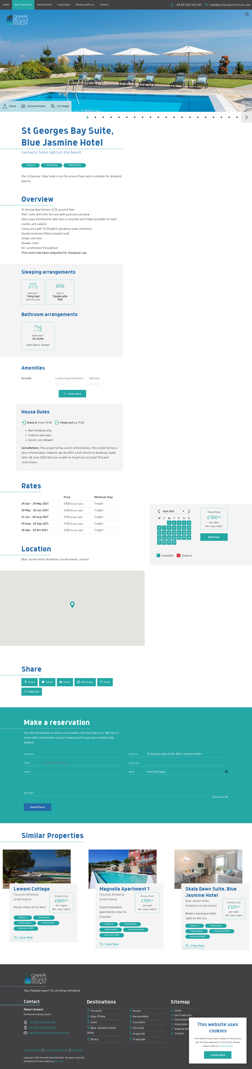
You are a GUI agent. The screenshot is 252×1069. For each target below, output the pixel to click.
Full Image (60, 106)
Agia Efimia (96, 1016)
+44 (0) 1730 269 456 (39, 1028)
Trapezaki (137, 1039)
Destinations (44, 4)
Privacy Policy (33, 1050)
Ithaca (93, 1039)
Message (29, 793)
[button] (87, 117)
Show (72, 393)
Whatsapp (85, 682)
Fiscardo (94, 1011)
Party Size (134, 763)
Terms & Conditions (56, 1050)
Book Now (213, 537)
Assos (135, 1011)
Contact (104, 4)
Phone (27, 772)
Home (6, 4)
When (132, 772)
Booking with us (85, 4)
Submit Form (37, 807)
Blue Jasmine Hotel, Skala (101, 1030)
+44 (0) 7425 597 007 (39, 1022)
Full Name (29, 754)
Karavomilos (139, 1016)
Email (105, 682)
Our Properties (23, 4)
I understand (217, 1055)
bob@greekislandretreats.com (46, 1033)
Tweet (47, 682)
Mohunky (58, 1061)
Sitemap (76, 1050)
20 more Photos (33, 106)
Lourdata (137, 1022)
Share (9, 106)
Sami (92, 1022)
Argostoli (137, 1033)
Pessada (136, 1028)
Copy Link (31, 691)
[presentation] (246, 106)
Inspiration (64, 4)
